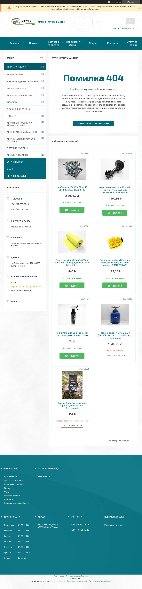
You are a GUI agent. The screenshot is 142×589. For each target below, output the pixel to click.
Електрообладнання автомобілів (22, 81)
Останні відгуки (15, 162)
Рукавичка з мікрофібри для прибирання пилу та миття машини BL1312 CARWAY (115, 262)
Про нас (33, 43)
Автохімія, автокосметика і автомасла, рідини (20, 124)
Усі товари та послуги (119, 440)
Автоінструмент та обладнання (22, 132)
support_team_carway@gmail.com (26, 286)
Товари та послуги (16, 67)
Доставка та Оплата (13, 480)
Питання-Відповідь (16, 176)
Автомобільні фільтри (17, 155)
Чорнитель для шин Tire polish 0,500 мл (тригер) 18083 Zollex (72, 334)
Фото (6, 492)
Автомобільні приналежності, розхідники (21, 140)
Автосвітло (12, 102)
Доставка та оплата (53, 43)
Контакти (112, 43)
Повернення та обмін (14, 484)
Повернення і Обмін (73, 43)
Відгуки (92, 43)
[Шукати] (130, 21)
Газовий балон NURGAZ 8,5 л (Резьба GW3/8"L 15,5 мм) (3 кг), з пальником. (115, 335)
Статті (10, 169)
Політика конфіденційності (16, 503)
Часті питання (44, 476)
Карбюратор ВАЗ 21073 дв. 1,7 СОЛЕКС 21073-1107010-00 (72, 188)
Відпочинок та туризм (17, 148)
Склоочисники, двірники (18, 109)
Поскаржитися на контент (77, 581)
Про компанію (10, 476)
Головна (14, 43)
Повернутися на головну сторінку (93, 123)
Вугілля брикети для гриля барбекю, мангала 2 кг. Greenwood (72, 405)
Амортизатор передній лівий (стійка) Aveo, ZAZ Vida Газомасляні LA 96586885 (114, 190)
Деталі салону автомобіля (19, 95)
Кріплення (11, 116)
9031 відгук (116, 2)
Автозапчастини (15, 75)
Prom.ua (84, 576)
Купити (74, 210)
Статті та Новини (132, 43)
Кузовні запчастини (16, 88)
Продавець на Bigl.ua (71, 578)
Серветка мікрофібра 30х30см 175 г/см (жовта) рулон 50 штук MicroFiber (72, 262)
